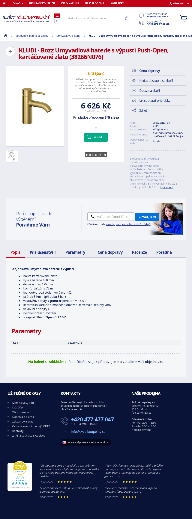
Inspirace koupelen (42, 3)
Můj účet (17, 407)
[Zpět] (10, 51)
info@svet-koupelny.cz (88, 431)
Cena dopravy (110, 252)
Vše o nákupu (70, 3)
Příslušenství (43, 252)
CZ (57, 15)
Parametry (76, 252)
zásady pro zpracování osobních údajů (128, 224)
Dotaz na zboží (149, 90)
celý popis (167, 187)
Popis (15, 252)
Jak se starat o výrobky (154, 100)
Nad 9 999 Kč (158, 23)
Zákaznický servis (22, 421)
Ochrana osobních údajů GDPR (31, 426)
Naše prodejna (94, 3)
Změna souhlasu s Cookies (28, 435)
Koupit (99, 137)
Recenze (139, 252)
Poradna (164, 252)
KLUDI (156, 126)
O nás (16, 3)
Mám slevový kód (23, 403)
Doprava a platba (23, 417)
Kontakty (117, 3)
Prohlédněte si (79, 361)
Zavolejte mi (147, 217)
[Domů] (6, 3)
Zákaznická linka (158, 15)
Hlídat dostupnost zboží (156, 80)
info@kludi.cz (160, 129)
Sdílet (143, 110)
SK (57, 21)
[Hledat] (98, 18)
